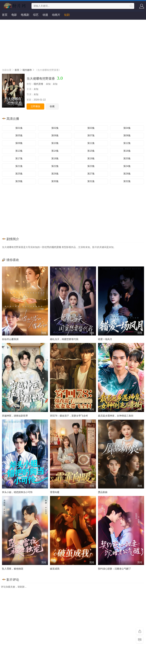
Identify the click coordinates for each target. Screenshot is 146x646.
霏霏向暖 (54, 492)
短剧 (67, 14)
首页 (4, 14)
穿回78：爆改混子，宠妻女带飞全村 (69, 415)
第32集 (127, 181)
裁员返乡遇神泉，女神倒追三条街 (115, 415)
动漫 (45, 14)
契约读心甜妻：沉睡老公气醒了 (114, 568)
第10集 (55, 143)
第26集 (55, 173)
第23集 (91, 166)
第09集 (19, 143)
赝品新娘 (102, 492)
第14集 (55, 150)
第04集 (127, 128)
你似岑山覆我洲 (10, 339)
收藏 (52, 106)
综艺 (36, 14)
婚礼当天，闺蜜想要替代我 (64, 339)
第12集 (127, 143)
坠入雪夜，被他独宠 (12, 568)
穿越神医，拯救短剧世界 (15, 415)
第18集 (55, 158)
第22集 (55, 166)
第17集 (19, 158)
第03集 (91, 128)
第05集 (19, 135)
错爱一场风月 (105, 339)
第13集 (19, 150)
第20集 (127, 158)
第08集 (127, 135)
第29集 (19, 181)
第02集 (55, 128)
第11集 (91, 143)
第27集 (91, 173)
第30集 (55, 181)
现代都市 (27, 70)
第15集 (91, 150)
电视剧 (25, 14)
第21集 (19, 166)
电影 (14, 14)
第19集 (91, 158)
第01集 (19, 128)
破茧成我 (54, 568)
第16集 (127, 150)
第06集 (55, 135)
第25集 (19, 173)
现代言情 (38, 84)
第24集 (127, 166)
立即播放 (35, 106)
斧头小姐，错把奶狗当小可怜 (17, 492)
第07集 (91, 135)
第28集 (127, 173)
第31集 (91, 181)
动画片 (56, 14)
